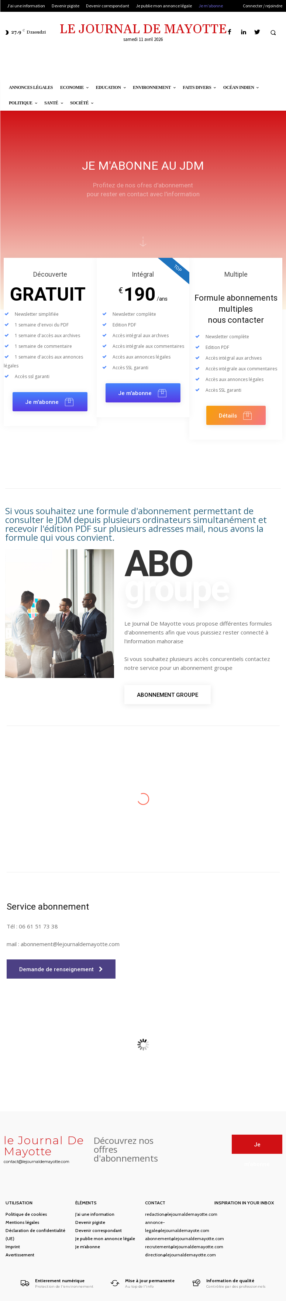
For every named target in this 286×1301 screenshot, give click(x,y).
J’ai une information (94, 1214)
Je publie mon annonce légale (105, 1238)
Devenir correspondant (98, 1230)
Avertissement (20, 1254)
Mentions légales (22, 1222)
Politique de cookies (26, 1214)
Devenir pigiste (90, 1222)
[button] (273, 32)
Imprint (13, 1246)
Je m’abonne (87, 1246)
